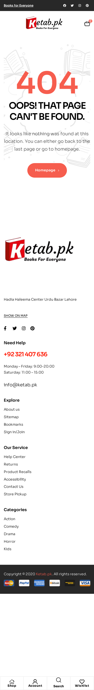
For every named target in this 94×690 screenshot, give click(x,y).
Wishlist (82, 685)
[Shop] (11, 681)
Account (35, 685)
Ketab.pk (44, 574)
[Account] (35, 681)
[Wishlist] (81, 681)
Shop (12, 685)
